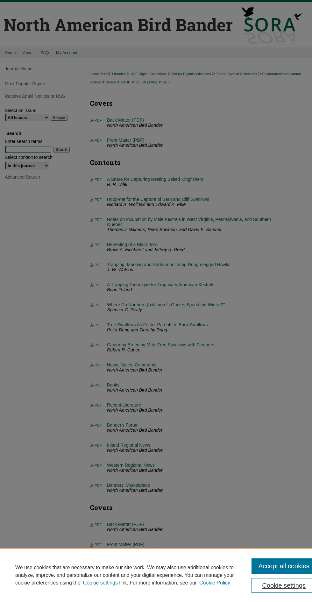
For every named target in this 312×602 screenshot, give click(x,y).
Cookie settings (100, 582)
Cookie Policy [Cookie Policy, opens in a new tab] (214, 582)
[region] (156, 575)
